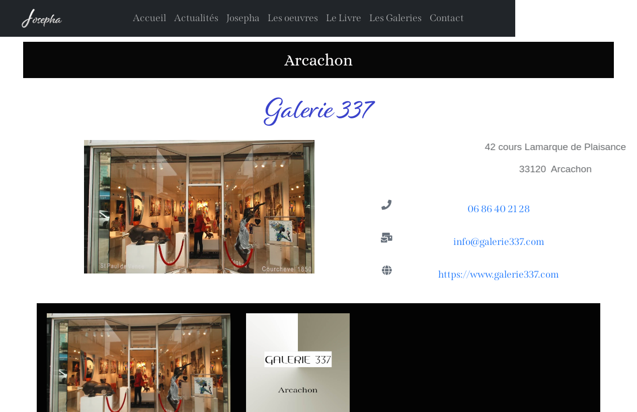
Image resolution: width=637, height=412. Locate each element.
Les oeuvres (293, 18)
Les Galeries (395, 18)
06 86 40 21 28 (498, 210)
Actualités (196, 18)
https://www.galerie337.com (498, 276)
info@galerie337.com (498, 243)
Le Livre (343, 18)
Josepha (243, 18)
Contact (447, 18)
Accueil (149, 18)
